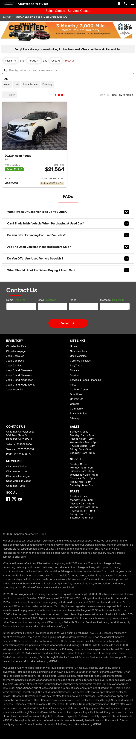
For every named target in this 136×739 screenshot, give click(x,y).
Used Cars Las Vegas (18, 480)
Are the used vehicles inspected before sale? (68, 247)
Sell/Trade (76, 365)
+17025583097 (25, 449)
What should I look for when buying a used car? (68, 270)
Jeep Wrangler (14, 389)
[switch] (132, 4)
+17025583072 (22, 454)
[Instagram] (14, 499)
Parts (73, 384)
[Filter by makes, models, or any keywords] (68, 70)
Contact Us (76, 398)
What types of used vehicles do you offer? (68, 212)
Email (47, 299)
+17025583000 (23, 444)
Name (16, 299)
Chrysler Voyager (16, 351)
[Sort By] (122, 95)
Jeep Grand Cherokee (19, 370)
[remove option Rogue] (34, 60)
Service (74, 375)
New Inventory (78, 351)
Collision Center (79, 389)
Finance (74, 370)
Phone (72, 299)
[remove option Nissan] (11, 60)
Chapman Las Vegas (18, 476)
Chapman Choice (16, 466)
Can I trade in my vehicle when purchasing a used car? (68, 223)
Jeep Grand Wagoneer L (20, 384)
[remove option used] (56, 60)
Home (7, 17)
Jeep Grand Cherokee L (20, 375)
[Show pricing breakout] (13, 183)
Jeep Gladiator (14, 365)
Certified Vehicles (80, 360)
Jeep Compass (15, 360)
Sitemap (75, 418)
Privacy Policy (78, 413)
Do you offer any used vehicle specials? (68, 258)
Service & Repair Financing (85, 379)
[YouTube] (19, 499)
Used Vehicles (78, 355)
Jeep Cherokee (15, 355)
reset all (69, 60)
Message (112, 299)
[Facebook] (8, 499)
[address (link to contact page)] (119, 4)
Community (77, 408)
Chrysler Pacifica (16, 346)
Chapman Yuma (15, 485)
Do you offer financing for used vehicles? (68, 235)
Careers (74, 403)
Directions (76, 394)
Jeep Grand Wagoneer (19, 379)
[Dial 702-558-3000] (125, 4)
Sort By (104, 95)
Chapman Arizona (16, 471)
